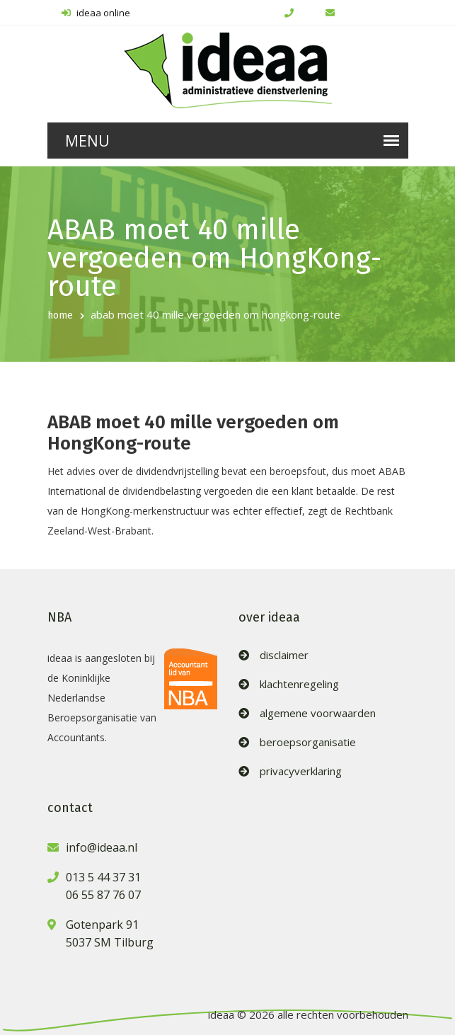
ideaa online (96, 12)
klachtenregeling (299, 684)
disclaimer (284, 655)
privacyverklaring (301, 771)
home (60, 315)
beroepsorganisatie (308, 742)
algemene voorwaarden (318, 713)
